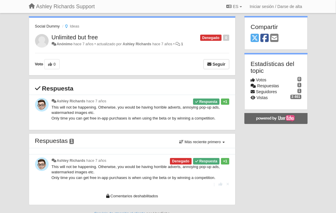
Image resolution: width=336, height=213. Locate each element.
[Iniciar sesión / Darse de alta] (276, 6)
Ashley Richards (136, 44)
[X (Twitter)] (255, 38)
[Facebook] (264, 38)
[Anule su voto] (227, 184)
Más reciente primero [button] (202, 142)
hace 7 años (96, 101)
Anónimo (64, 44)
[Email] (274, 38)
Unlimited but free (75, 37)
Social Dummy (47, 26)
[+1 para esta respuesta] (220, 184)
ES (234, 6)
